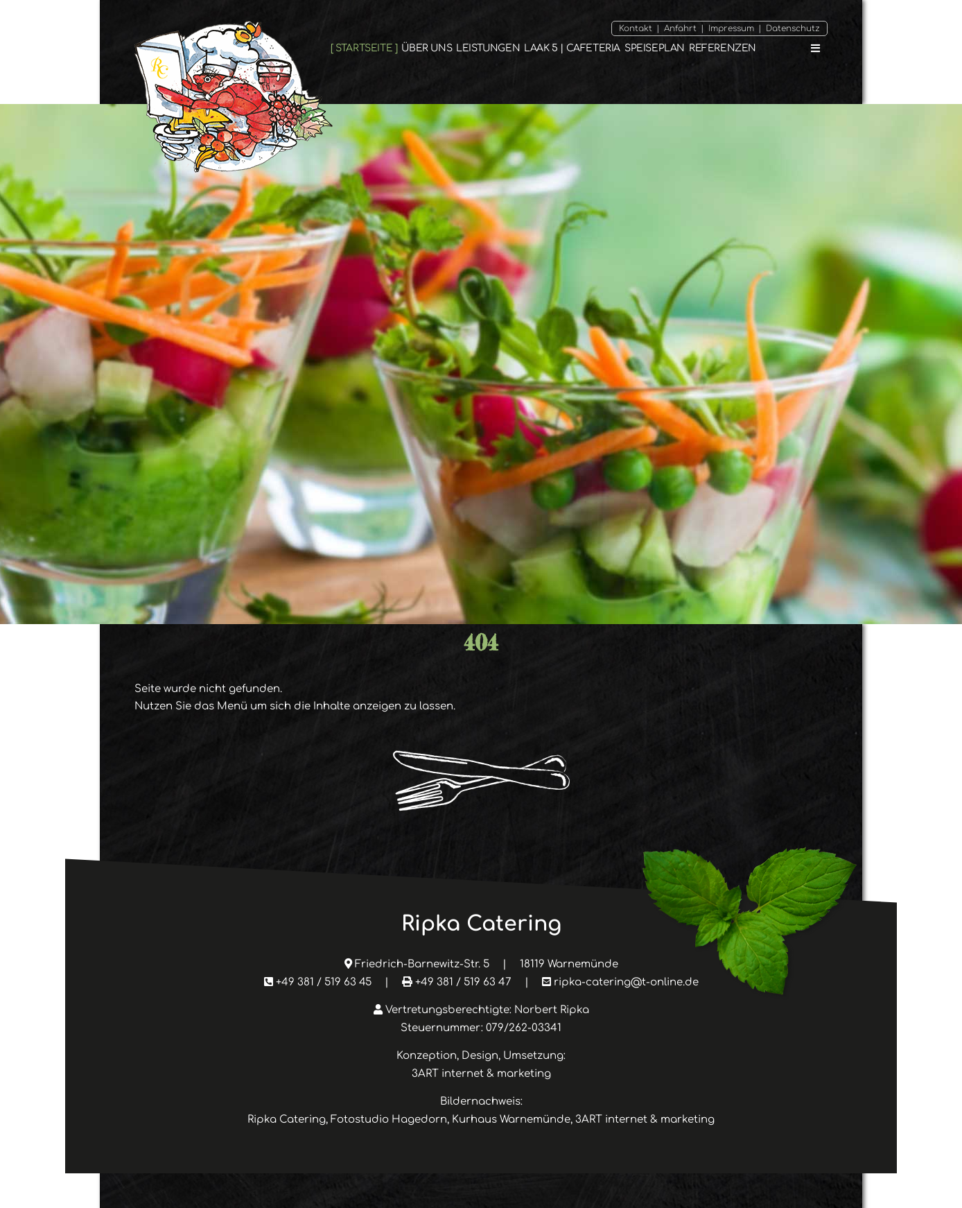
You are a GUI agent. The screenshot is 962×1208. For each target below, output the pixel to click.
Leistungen (488, 48)
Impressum (731, 28)
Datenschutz (793, 28)
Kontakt (635, 28)
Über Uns (426, 48)
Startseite (363, 48)
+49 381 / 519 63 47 (463, 982)
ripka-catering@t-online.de (626, 982)
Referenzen (722, 48)
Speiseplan (654, 48)
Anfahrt (680, 28)
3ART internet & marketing (481, 1074)
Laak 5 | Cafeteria (572, 48)
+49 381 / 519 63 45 (323, 982)
